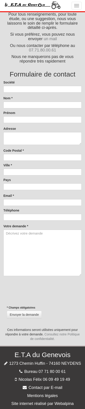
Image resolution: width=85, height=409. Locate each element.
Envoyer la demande (24, 314)
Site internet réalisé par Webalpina (42, 403)
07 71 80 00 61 (52, 371)
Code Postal (13, 150)
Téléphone (11, 210)
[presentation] (37, 291)
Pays (7, 180)
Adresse (9, 128)
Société (9, 82)
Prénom (9, 113)
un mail (50, 39)
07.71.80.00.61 (42, 50)
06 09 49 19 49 (56, 379)
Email (8, 196)
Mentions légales (42, 395)
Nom (7, 98)
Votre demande (15, 226)
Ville (7, 165)
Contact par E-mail (45, 387)
